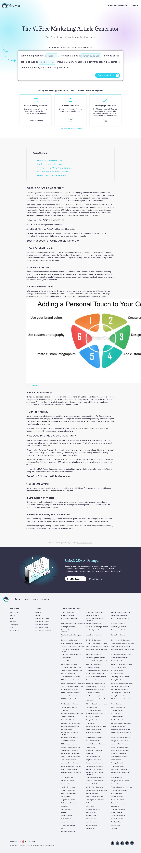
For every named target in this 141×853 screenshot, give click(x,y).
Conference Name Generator (71, 667)
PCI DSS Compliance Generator (97, 704)
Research (13, 621)
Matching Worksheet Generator (122, 664)
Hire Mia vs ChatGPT (42, 618)
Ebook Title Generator (93, 640)
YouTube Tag (90, 828)
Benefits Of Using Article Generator (51, 175)
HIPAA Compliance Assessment (72, 670)
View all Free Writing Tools (70, 129)
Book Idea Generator (93, 741)
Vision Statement (67, 822)
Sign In (135, 5)
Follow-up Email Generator (95, 781)
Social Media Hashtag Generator (97, 627)
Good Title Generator (93, 667)
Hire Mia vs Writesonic (43, 631)
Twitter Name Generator (94, 729)
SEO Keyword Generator (94, 738)
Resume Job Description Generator (69, 733)
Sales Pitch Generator (93, 654)
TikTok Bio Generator (93, 615)
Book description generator (120, 686)
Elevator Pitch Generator (94, 784)
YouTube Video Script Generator (97, 661)
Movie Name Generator (94, 750)
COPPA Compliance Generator (71, 699)
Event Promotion (66, 816)
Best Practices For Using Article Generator (54, 168)
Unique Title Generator (119, 667)
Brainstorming (14, 612)
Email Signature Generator (95, 800)
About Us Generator (68, 790)
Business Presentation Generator (72, 646)
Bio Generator (66, 797)
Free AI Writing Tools (71, 608)
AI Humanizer (90, 723)
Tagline (63, 812)
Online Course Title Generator (71, 643)
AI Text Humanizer (117, 713)
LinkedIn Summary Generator (96, 744)
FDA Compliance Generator (120, 692)
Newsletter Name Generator (120, 729)
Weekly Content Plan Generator (97, 649)
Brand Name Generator (119, 769)
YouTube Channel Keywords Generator (95, 700)
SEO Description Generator (70, 677)
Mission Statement (117, 812)
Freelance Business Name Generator (70, 631)
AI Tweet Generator (92, 803)
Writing (12, 615)
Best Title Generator (68, 673)
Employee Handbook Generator (122, 630)
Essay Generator (116, 777)
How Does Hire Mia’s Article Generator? (53, 172)
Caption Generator (117, 784)
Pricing (37, 615)
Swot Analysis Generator (119, 689)
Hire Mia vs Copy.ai (42, 621)
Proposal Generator (68, 800)
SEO (11, 628)
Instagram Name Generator (70, 763)
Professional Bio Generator (70, 720)
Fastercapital (31, 386)
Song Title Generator (118, 707)
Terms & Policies (48, 845)
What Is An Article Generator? (49, 160)
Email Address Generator (119, 757)
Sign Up (27, 599)
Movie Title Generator (118, 753)
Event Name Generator (94, 732)
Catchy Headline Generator (120, 696)
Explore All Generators (117, 5)
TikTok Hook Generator (119, 615)
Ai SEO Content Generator (95, 673)
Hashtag (114, 828)
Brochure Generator (68, 784)
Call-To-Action (116, 825)
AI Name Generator (117, 766)
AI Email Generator (117, 800)
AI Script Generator (117, 763)
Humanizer (64, 710)
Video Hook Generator (93, 635)
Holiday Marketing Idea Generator (122, 649)
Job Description (66, 809)
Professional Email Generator (121, 732)
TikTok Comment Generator (70, 692)
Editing (12, 618)
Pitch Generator (116, 793)
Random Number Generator (120, 612)
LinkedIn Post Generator (119, 790)
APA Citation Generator (94, 612)
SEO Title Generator (93, 692)
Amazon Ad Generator (93, 623)
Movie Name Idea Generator (95, 683)
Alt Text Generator (67, 781)
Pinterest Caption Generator (95, 658)
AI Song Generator (92, 717)
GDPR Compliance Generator (121, 723)
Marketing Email (91, 825)
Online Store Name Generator (71, 654)
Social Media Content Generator (72, 686)
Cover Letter (90, 806)
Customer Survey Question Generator (70, 650)
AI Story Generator (67, 612)
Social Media (14, 631)
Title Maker (90, 753)
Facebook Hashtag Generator (96, 696)
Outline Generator (117, 717)
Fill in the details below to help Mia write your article (70, 47)
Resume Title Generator (69, 707)
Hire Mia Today (73, 579)
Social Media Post (117, 819)
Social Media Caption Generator (122, 683)
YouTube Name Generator (120, 772)
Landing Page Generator (94, 787)
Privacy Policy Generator (94, 766)
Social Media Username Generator (73, 683)
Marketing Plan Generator (120, 677)
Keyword (64, 828)
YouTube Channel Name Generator (94, 773)
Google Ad (64, 806)
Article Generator (117, 704)
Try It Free (97, 14)
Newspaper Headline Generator (72, 696)
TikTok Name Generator (69, 744)
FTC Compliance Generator (70, 689)
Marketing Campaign (118, 816)
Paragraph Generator (68, 793)
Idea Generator (116, 760)
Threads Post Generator (69, 618)
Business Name (91, 819)
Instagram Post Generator (120, 781)
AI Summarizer (66, 819)
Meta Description (92, 822)
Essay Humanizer (117, 710)
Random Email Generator (94, 769)
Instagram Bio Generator (119, 741)
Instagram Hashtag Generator (71, 766)
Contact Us (45, 599)
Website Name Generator (94, 763)
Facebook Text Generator (120, 720)
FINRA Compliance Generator (96, 689)
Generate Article (106, 75)
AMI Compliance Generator (70, 704)
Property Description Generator (122, 787)
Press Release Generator (119, 658)
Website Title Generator (69, 661)
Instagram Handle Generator (71, 753)
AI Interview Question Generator (122, 654)
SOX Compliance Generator (95, 713)
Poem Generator (91, 707)
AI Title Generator (117, 670)
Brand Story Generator (118, 627)
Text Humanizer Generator (70, 726)
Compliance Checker (118, 726)
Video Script (115, 806)
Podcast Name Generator (70, 769)
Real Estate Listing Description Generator (71, 636)
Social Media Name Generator (96, 726)
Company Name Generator (95, 777)
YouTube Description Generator (97, 790)
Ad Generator (90, 747)
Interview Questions (93, 809)
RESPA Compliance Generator (96, 677)
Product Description (68, 825)
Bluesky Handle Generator (120, 618)
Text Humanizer (66, 729)
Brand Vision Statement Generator (97, 646)
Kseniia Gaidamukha (84, 543)
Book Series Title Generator (120, 640)
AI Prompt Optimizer (68, 627)
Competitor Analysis (118, 809)
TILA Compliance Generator (70, 680)
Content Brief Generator (69, 664)
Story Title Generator (68, 741)
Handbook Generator (68, 787)
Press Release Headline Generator (123, 643)
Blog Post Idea (91, 816)
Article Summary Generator (120, 750)
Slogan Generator (117, 797)
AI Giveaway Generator (69, 803)
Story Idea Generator (93, 757)
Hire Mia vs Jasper (41, 624)
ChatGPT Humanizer (68, 717)
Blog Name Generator (93, 760)
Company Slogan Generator (70, 747)
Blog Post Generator (68, 831)
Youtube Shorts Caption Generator (73, 623)
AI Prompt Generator (118, 623)
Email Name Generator (68, 760)
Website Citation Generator (70, 757)
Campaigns (14, 624)
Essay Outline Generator (94, 720)
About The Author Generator (121, 646)
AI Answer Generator (68, 615)
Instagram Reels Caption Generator (94, 619)
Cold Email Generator (118, 803)
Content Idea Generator (94, 680)
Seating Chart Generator (69, 750)
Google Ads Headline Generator (97, 670)
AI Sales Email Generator (119, 661)
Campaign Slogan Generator (71, 723)
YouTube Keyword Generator (71, 772)
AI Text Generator (67, 777)
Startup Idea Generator (119, 635)
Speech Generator (92, 793)
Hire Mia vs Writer (41, 628)
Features (38, 612)
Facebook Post (116, 822)
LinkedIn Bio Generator (94, 710)
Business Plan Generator (69, 640)
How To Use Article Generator (49, 164)
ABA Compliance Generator (95, 686)
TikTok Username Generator (120, 738)
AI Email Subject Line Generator (97, 643)
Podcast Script (91, 812)
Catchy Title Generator (119, 680)
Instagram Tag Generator (69, 738)
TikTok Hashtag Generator (120, 747)
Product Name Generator (94, 797)
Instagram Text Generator (120, 744)
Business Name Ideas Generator (72, 713)
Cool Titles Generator (93, 664)
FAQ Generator (66, 658)
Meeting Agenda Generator (95, 630)
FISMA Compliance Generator (121, 699)
